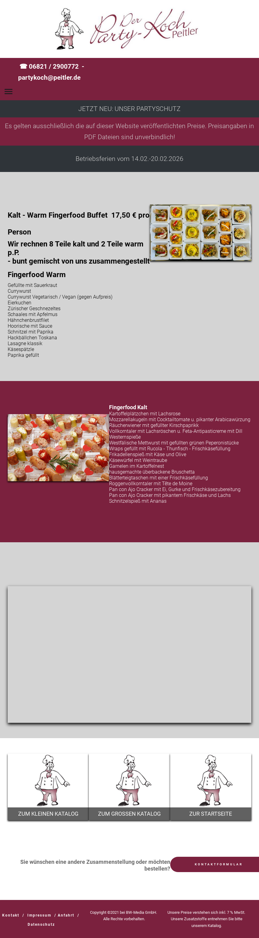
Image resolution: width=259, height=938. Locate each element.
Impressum (39, 915)
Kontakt (10, 915)
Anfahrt (66, 915)
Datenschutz (41, 924)
